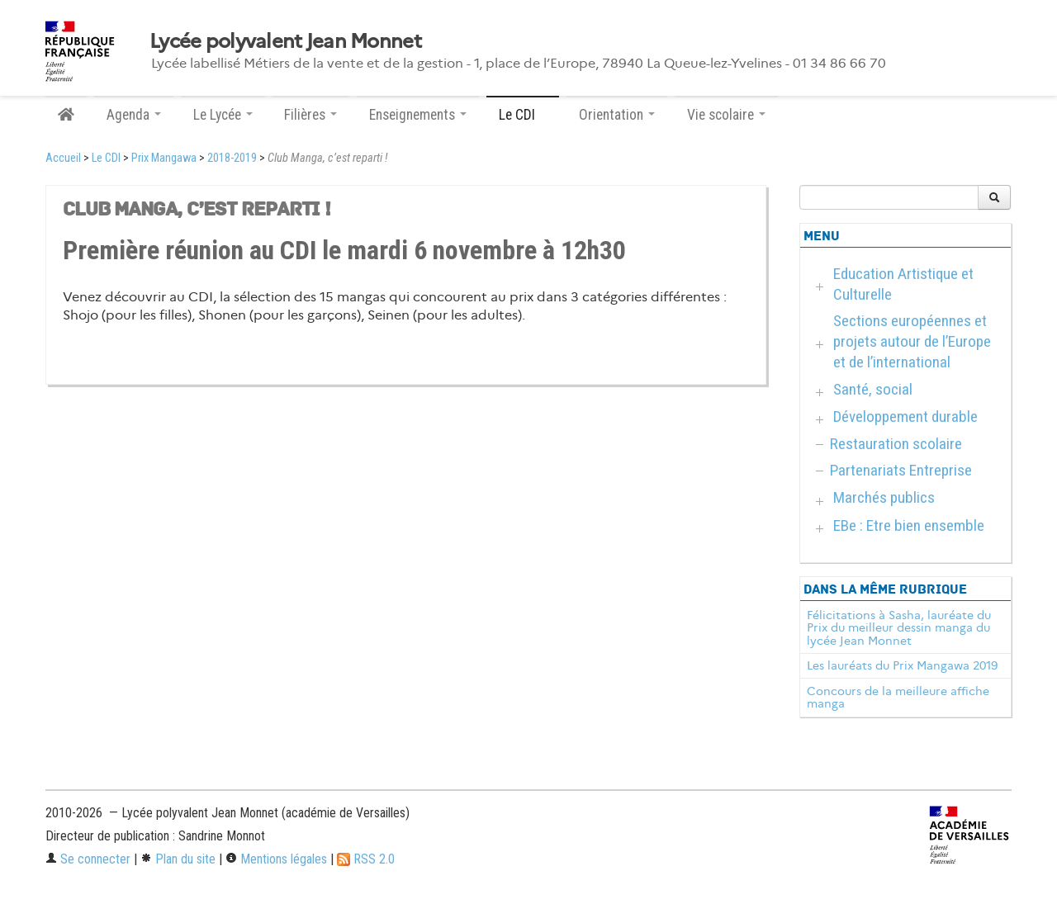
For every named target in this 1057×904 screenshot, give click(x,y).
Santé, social (872, 389)
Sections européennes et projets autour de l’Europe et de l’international (912, 341)
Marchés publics (884, 497)
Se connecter (87, 859)
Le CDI (106, 158)
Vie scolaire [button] (726, 114)
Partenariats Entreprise (901, 470)
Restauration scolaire (896, 443)
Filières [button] (310, 114)
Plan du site (178, 859)
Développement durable (905, 416)
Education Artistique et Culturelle (903, 284)
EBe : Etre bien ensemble (908, 525)
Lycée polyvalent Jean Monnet (285, 41)
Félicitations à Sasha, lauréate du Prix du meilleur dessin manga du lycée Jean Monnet (899, 628)
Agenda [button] (134, 114)
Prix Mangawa (164, 158)
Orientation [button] (617, 114)
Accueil (63, 158)
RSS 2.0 (366, 859)
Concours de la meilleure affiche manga (898, 698)
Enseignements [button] (418, 114)
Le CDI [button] (523, 114)
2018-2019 (232, 158)
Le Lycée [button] (223, 114)
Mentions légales (276, 859)
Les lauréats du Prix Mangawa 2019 (902, 665)
